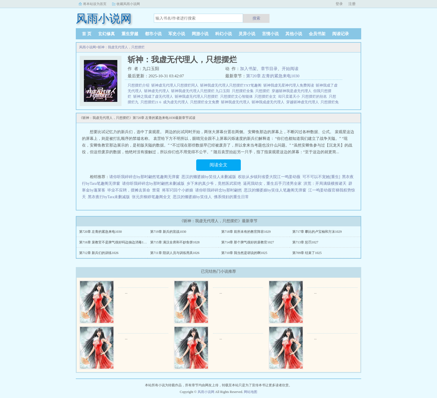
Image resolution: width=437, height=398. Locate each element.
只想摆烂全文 (266, 96)
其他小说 (293, 34)
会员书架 (317, 34)
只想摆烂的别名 (315, 96)
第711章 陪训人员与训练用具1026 (175, 253)
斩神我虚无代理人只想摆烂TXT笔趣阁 (231, 85)
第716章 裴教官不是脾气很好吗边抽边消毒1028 (114, 242)
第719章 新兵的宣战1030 (168, 232)
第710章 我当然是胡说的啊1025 (244, 253)
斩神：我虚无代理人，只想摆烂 (121, 47)
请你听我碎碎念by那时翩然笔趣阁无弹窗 (144, 177)
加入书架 (248, 68)
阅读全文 (218, 164)
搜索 (256, 18)
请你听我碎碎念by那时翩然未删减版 (153, 183)
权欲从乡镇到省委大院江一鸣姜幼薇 (269, 177)
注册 (352, 4)
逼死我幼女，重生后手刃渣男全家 (272, 183)
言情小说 (270, 34)
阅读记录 (340, 34)
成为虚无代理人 (176, 102)
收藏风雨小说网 (128, 4)
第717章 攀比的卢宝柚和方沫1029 (317, 232)
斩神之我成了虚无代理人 (154, 96)
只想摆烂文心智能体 (237, 96)
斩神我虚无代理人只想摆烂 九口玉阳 (201, 91)
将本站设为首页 (94, 4)
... (126, 292)
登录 (339, 4)
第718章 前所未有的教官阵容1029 (246, 232)
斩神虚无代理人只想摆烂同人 (175, 85)
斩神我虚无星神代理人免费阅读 (289, 85)
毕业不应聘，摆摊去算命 (128, 190)
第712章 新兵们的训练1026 (98, 253)
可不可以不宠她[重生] (321, 177)
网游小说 (200, 34)
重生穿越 (130, 34)
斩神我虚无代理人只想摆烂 (197, 96)
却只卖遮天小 (290, 96)
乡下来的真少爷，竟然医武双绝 (213, 183)
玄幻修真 (106, 34)
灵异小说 (247, 34)
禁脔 (156, 190)
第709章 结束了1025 (307, 253)
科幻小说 (223, 34)
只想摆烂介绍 (139, 85)
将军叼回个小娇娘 (177, 190)
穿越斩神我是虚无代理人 (293, 91)
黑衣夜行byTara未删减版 (109, 197)
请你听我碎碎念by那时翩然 (218, 190)
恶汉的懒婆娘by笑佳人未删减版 (208, 177)
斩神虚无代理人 (157, 91)
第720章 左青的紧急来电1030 (272, 76)
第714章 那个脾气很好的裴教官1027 (247, 242)
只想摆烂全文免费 (205, 102)
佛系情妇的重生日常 (231, 197)
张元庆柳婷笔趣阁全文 (151, 197)
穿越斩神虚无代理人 (303, 102)
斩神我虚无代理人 (236, 102)
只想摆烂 (263, 91)
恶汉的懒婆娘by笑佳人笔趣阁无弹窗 (275, 190)
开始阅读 (290, 68)
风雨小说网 (87, 47)
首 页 (86, 34)
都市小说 (153, 34)
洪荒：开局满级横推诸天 (325, 183)
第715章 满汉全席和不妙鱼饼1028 (175, 242)
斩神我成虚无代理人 (269, 102)
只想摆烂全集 (244, 91)
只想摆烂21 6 (151, 102)
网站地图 (250, 392)
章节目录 (269, 68)
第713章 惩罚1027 (305, 242)
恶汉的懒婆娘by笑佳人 (192, 197)
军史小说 (176, 34)
